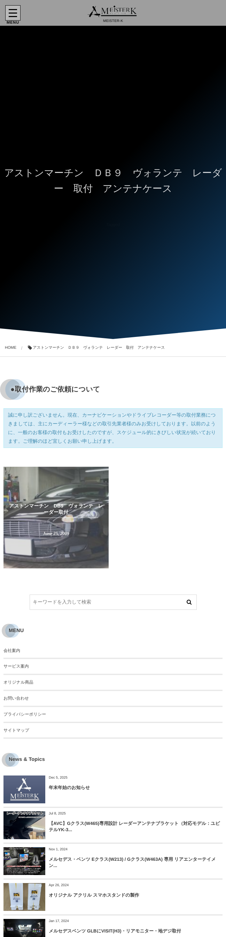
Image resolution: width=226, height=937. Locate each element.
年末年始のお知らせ (69, 787)
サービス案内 (16, 666)
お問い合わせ (16, 698)
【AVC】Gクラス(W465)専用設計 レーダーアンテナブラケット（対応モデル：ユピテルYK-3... (134, 826)
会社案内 (11, 650)
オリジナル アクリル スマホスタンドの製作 (94, 895)
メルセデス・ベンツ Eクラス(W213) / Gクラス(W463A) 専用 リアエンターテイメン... (132, 862)
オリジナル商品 (18, 682)
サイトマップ (16, 730)
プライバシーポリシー (24, 714)
